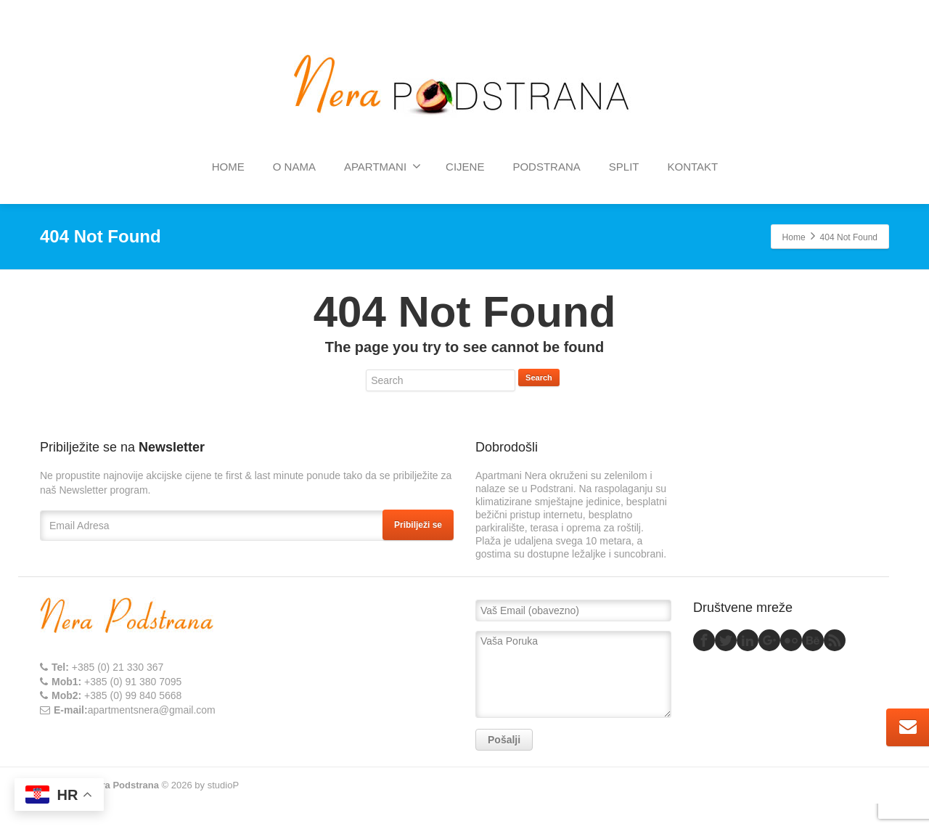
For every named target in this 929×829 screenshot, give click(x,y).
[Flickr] (791, 640)
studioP (223, 785)
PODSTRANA (546, 166)
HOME (228, 166)
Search (538, 377)
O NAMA (294, 166)
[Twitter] (726, 640)
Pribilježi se (418, 525)
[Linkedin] (747, 640)
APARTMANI (382, 166)
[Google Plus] (769, 640)
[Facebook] (704, 640)
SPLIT (624, 166)
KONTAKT (692, 166)
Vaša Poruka (573, 674)
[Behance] (813, 640)
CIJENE (465, 166)
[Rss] (835, 640)
